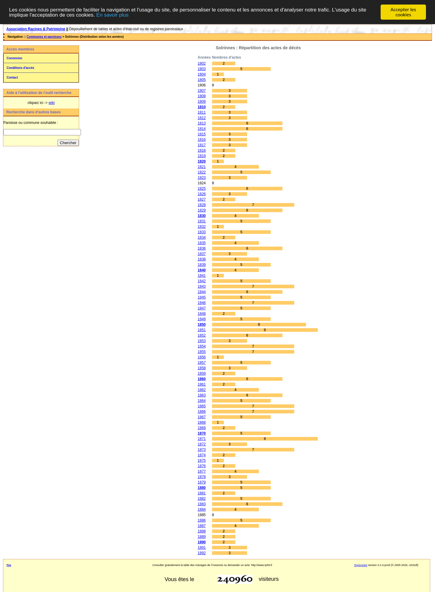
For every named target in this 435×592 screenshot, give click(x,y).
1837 (202, 254)
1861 (202, 384)
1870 (202, 433)
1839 (202, 265)
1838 (202, 259)
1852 (202, 335)
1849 (202, 319)
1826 (202, 194)
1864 (202, 401)
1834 (202, 237)
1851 (202, 330)
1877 (202, 471)
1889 (202, 537)
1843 (202, 286)
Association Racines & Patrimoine (35, 29)
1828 (202, 205)
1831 (202, 221)
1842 (202, 281)
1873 (202, 450)
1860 (202, 379)
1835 (202, 243)
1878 (202, 477)
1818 (202, 150)
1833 (202, 232)
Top (8, 565)
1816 (202, 139)
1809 (202, 101)
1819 (202, 156)
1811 (202, 112)
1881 (202, 493)
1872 (202, 444)
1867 (202, 417)
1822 (202, 172)
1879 (202, 482)
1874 (202, 455)
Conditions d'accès (20, 68)
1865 (202, 406)
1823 (202, 178)
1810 (202, 107)
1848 (202, 314)
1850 (202, 324)
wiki (52, 103)
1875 (202, 460)
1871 (202, 439)
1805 (202, 80)
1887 (202, 526)
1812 (202, 118)
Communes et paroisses (44, 36)
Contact (12, 77)
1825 (202, 188)
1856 (202, 357)
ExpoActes (360, 565)
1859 (202, 373)
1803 (202, 69)
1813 (202, 123)
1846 (202, 303)
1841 (202, 275)
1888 (202, 531)
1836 (202, 248)
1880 (202, 488)
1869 (202, 428)
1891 (202, 547)
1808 (202, 96)
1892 (202, 553)
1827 (202, 199)
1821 (202, 167)
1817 (202, 145)
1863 (202, 395)
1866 (202, 411)
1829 (202, 210)
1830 (202, 216)
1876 (202, 466)
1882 (202, 499)
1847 (202, 308)
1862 (202, 390)
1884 (202, 509)
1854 (202, 346)
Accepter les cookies (403, 12)
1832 (202, 227)
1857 (202, 363)
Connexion (14, 58)
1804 (202, 74)
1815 (202, 134)
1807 (202, 91)
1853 (202, 341)
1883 (202, 504)
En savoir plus (112, 15)
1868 (202, 422)
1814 (202, 129)
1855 (202, 352)
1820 (202, 161)
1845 (202, 297)
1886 (202, 520)
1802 (202, 63)
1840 (202, 270)
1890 (202, 542)
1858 (202, 368)
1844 (202, 292)
